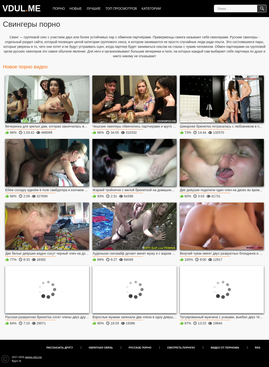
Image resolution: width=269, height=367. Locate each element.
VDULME (21, 8)
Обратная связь (101, 347)
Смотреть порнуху (181, 347)
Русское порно (140, 347)
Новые (75, 8)
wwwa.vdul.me (33, 357)
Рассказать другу (60, 347)
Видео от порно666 (225, 347)
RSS (257, 347)
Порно (59, 8)
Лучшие (94, 8)
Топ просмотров (121, 8)
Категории (151, 8)
